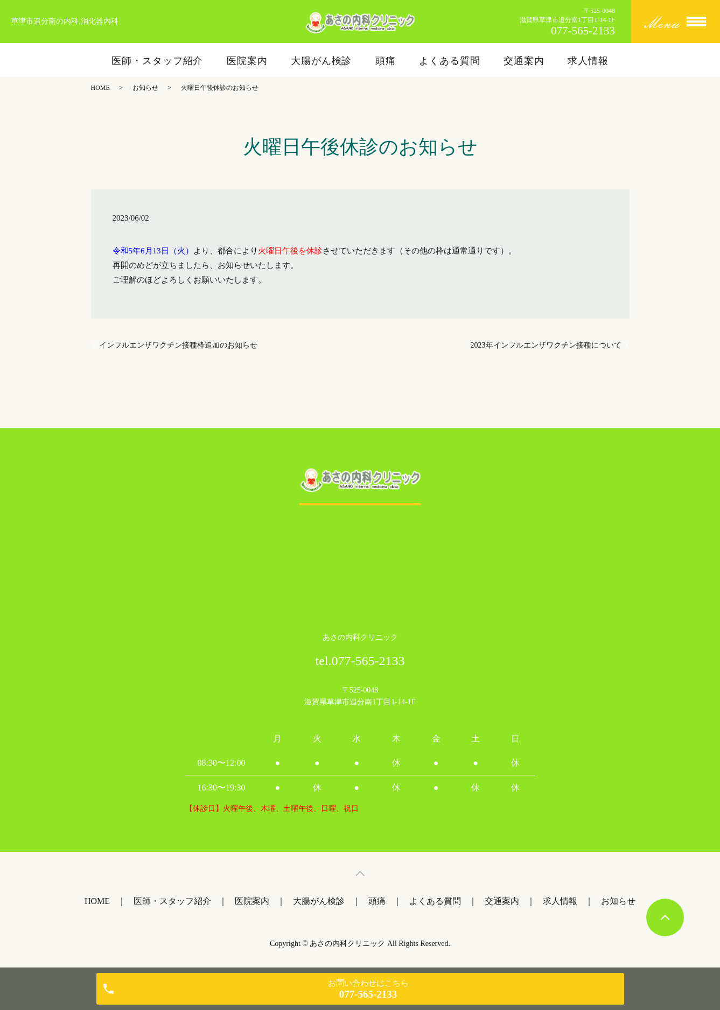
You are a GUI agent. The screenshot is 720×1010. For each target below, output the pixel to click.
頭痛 (385, 61)
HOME (100, 87)
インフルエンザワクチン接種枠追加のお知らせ (178, 345)
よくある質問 (449, 61)
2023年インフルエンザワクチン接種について (546, 345)
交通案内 (524, 61)
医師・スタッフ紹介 (157, 61)
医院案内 (247, 61)
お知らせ (145, 87)
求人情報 (588, 61)
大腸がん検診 (321, 61)
